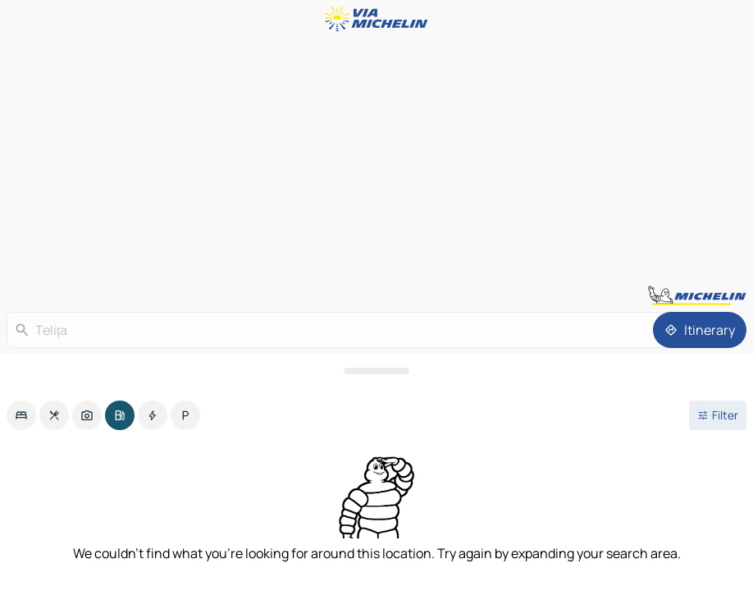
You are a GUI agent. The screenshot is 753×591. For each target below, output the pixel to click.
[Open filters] (717, 415)
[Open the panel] (376, 371)
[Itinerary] (699, 330)
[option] (21, 415)
